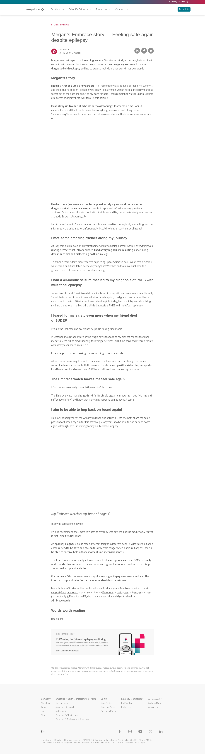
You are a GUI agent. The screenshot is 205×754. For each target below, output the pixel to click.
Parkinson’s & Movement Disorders (72, 719)
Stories (55, 24)
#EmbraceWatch (60, 600)
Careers (44, 707)
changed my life (87, 395)
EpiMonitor (126, 703)
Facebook (107, 592)
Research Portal (108, 711)
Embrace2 (126, 707)
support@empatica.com (64, 592)
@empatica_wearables (100, 596)
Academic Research (64, 707)
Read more (57, 619)
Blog (43, 715)
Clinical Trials (61, 703)
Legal (43, 711)
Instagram (122, 592)
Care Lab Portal (108, 707)
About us (45, 703)
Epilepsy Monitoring (180, 2)
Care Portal (106, 703)
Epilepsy (64, 24)
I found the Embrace (62, 329)
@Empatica (73, 596)
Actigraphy (60, 711)
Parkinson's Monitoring (66, 715)
